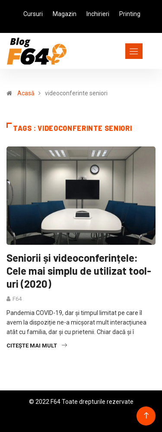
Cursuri (33, 13)
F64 (17, 299)
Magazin (64, 13)
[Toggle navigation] (118, 51)
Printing (129, 13)
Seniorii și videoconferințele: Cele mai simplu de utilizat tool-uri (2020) (78, 270)
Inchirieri (97, 13)
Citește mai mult (36, 345)
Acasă (26, 93)
